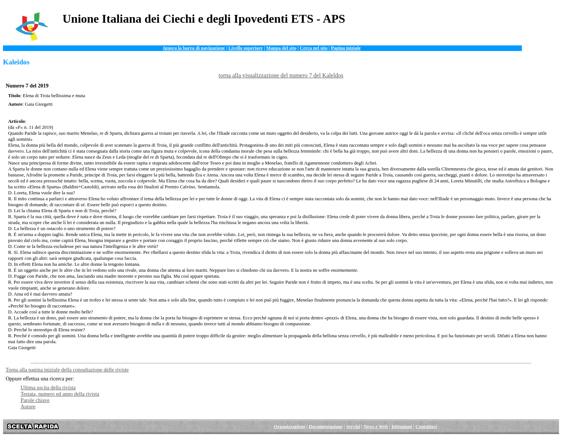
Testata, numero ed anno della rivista (59, 394)
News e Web (375, 426)
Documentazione (326, 426)
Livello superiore (245, 48)
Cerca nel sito (313, 48)
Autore (27, 406)
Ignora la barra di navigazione (194, 48)
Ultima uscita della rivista (48, 387)
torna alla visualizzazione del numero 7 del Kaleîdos (281, 75)
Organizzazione (289, 426)
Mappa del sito (281, 48)
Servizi (353, 426)
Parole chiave (34, 400)
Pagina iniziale (346, 48)
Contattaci (426, 426)
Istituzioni (401, 426)
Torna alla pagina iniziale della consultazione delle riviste (67, 370)
